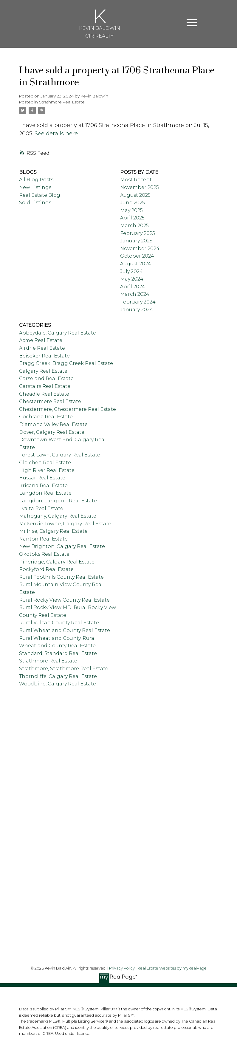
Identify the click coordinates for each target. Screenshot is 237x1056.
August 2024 (135, 264)
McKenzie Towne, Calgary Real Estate (65, 524)
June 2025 (132, 202)
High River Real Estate (47, 470)
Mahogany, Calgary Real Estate (57, 516)
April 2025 (132, 218)
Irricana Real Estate (43, 485)
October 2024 (137, 256)
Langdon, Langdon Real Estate (58, 501)
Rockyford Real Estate (46, 569)
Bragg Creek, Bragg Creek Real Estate (66, 363)
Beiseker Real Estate (44, 356)
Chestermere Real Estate (50, 401)
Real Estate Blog (39, 195)
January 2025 (136, 241)
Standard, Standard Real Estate (58, 653)
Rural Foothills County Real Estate (61, 577)
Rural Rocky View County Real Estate (64, 600)
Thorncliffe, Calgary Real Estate (58, 676)
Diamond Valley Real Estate (53, 424)
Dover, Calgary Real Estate (51, 432)
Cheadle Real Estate (44, 394)
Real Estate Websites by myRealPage (172, 968)
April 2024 (132, 286)
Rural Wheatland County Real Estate (64, 630)
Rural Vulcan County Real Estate (59, 622)
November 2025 (139, 187)
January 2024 (136, 309)
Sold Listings (35, 202)
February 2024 (138, 302)
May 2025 (131, 210)
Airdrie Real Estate (42, 348)
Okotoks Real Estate (44, 554)
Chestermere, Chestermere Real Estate (67, 409)
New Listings (35, 187)
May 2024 (131, 279)
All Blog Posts (36, 179)
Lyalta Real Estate (41, 508)
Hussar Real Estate (42, 478)
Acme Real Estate (40, 340)
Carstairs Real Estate (44, 386)
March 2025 (134, 225)
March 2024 (134, 294)
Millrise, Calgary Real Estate (53, 531)
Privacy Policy (122, 968)
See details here (56, 133)
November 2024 (139, 248)
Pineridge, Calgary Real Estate (57, 562)
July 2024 (131, 271)
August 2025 (135, 195)
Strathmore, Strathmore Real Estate (63, 668)
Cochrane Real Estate (46, 416)
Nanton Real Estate (43, 539)
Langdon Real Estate (45, 493)
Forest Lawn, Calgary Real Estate (59, 455)
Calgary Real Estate (43, 371)
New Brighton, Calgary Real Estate (62, 546)
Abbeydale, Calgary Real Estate (57, 333)
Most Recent (136, 179)
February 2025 (137, 233)
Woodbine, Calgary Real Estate (57, 684)
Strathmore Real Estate (62, 102)
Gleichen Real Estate (45, 462)
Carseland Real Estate (46, 378)
